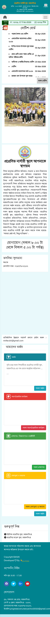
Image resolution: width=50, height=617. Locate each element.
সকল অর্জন (40, 388)
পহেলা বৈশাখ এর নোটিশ (20, 34)
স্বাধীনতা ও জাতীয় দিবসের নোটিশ (23, 62)
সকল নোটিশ (42, 80)
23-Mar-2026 (40, 62)
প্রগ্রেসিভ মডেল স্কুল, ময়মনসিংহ (17, 537)
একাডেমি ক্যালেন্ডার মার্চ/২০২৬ (22, 71)
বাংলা (46, 5)
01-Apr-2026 (40, 55)
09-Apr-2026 (40, 34)
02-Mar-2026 (40, 71)
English (46, 7)
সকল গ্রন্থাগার (39, 467)
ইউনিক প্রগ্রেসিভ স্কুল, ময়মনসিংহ (18, 534)
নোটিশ (14, 66)
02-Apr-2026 (40, 40)
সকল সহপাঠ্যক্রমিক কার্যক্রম (33, 427)
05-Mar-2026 (40, 66)
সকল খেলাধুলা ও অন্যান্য (35, 506)
